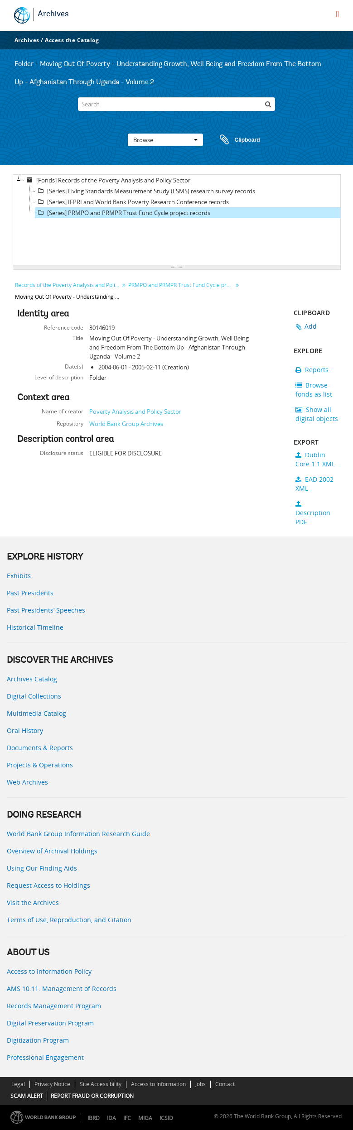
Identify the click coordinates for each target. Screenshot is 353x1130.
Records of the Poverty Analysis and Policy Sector (68, 285)
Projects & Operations (40, 765)
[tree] (176, 220)
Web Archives (27, 782)
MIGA (145, 1118)
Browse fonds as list (313, 389)
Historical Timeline (35, 627)
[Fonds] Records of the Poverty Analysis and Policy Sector (107, 180)
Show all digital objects (316, 414)
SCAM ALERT (26, 1096)
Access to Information (158, 1084)
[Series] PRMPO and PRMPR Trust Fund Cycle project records (122, 212)
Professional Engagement (45, 1057)
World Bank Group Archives (126, 424)
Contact (225, 1084)
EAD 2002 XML (314, 484)
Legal (18, 1084)
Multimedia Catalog (36, 713)
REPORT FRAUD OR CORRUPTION (92, 1096)
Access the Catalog (72, 40)
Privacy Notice (52, 1084)
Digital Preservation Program (50, 1023)
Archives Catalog (32, 679)
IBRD (93, 1118)
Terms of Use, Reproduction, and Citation (69, 919)
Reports (312, 369)
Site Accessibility (100, 1084)
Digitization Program (38, 1040)
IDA (111, 1118)
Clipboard (236, 140)
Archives (53, 14)
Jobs (200, 1084)
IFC (127, 1118)
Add (311, 326)
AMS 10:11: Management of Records (61, 988)
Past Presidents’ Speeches (46, 610)
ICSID (166, 1118)
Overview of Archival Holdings (52, 851)
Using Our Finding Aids (42, 868)
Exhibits (19, 575)
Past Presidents (30, 593)
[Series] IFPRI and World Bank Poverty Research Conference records (132, 201)
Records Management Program (54, 1005)
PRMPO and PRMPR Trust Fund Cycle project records (181, 285)
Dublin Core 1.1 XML (315, 459)
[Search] (176, 104)
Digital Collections (34, 696)
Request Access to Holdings (48, 885)
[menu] (337, 14)
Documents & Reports (40, 747)
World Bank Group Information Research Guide (78, 833)
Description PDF (312, 513)
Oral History (25, 730)
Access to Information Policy (49, 971)
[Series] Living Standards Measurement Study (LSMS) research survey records (145, 191)
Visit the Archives (33, 902)
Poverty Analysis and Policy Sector (135, 411)
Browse (165, 140)
